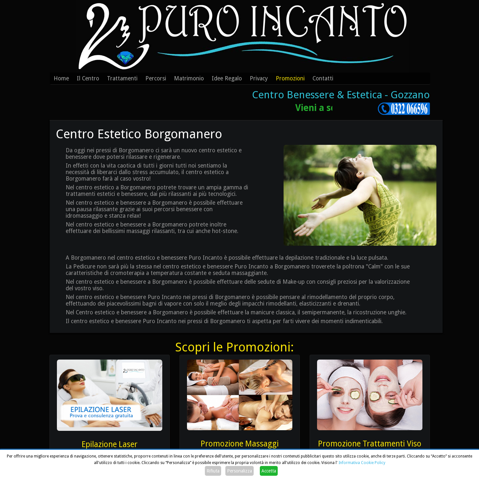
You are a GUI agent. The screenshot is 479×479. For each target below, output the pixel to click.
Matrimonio (189, 78)
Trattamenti (122, 78)
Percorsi (155, 78)
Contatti (323, 78)
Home (61, 78)
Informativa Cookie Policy (362, 462)
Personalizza (239, 470)
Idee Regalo (227, 78)
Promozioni (290, 78)
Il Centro (88, 78)
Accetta (268, 470)
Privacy (259, 78)
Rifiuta (213, 470)
